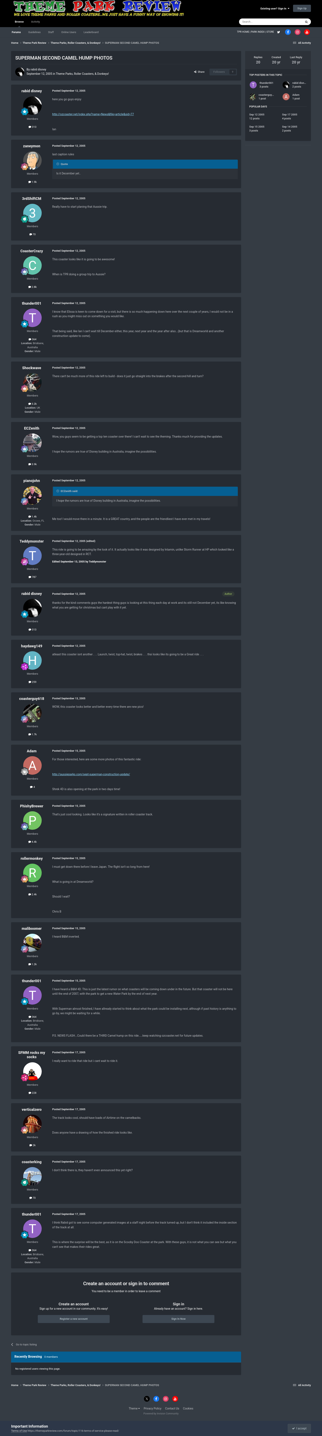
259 (32, 681)
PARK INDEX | (258, 31)
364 (32, 339)
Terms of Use (19, 1430)
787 (32, 577)
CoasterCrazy (31, 251)
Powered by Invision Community (161, 1413)
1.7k (32, 734)
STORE (271, 31)
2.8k (32, 286)
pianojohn (31, 480)
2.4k (32, 894)
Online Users (68, 32)
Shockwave (31, 368)
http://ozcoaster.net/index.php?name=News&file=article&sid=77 (93, 114)
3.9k (32, 464)
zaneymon (31, 146)
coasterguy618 (31, 698)
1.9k (32, 181)
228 (32, 1092)
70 (32, 234)
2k (32, 1145)
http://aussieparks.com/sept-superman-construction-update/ (91, 774)
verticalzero (32, 1109)
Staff (51, 32)
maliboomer (31, 928)
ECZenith (31, 428)
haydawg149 (31, 646)
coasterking (31, 1162)
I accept (299, 1428)
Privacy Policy (152, 1408)
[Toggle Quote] (58, 164)
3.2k (32, 403)
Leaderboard (91, 32)
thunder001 (31, 303)
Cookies (188, 1408)
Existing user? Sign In (275, 8)
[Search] (261, 21)
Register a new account (74, 1318)
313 (32, 126)
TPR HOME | (244, 31)
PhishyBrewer (31, 806)
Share (199, 71)
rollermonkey (32, 858)
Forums (16, 32)
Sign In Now (178, 1318)
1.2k (32, 964)
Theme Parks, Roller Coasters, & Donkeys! (82, 73)
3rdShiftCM (31, 198)
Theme (134, 1408)
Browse (19, 23)
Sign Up (302, 8)
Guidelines (34, 32)
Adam (31, 751)
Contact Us (172, 1408)
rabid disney (38, 69)
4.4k (32, 841)
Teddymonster (32, 541)
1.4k (32, 516)
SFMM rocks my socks (31, 1054)
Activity (35, 21)
